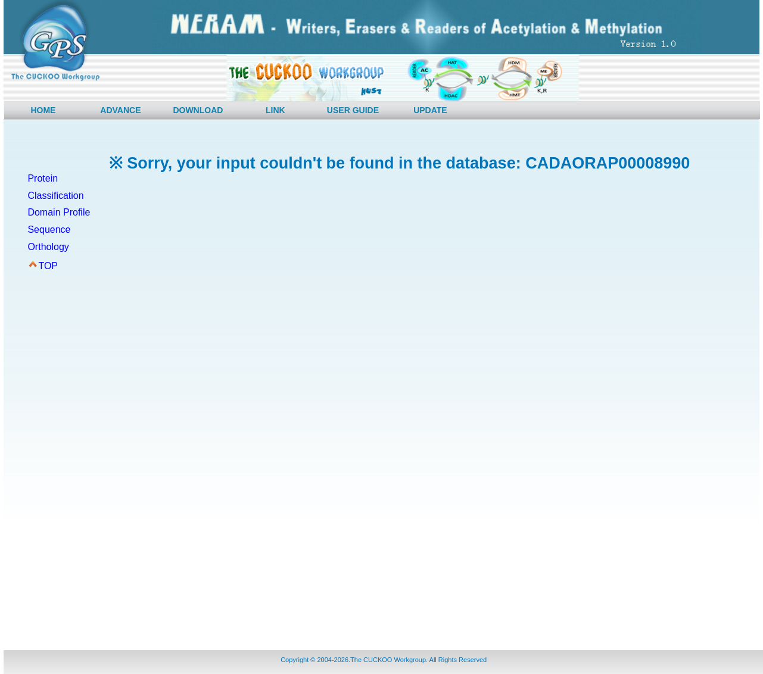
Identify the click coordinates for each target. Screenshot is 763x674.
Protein (42, 178)
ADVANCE (120, 110)
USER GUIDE (353, 110)
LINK (275, 110)
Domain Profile (58, 212)
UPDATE (430, 110)
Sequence (48, 229)
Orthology (47, 247)
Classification (55, 196)
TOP (48, 266)
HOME (42, 110)
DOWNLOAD (198, 110)
